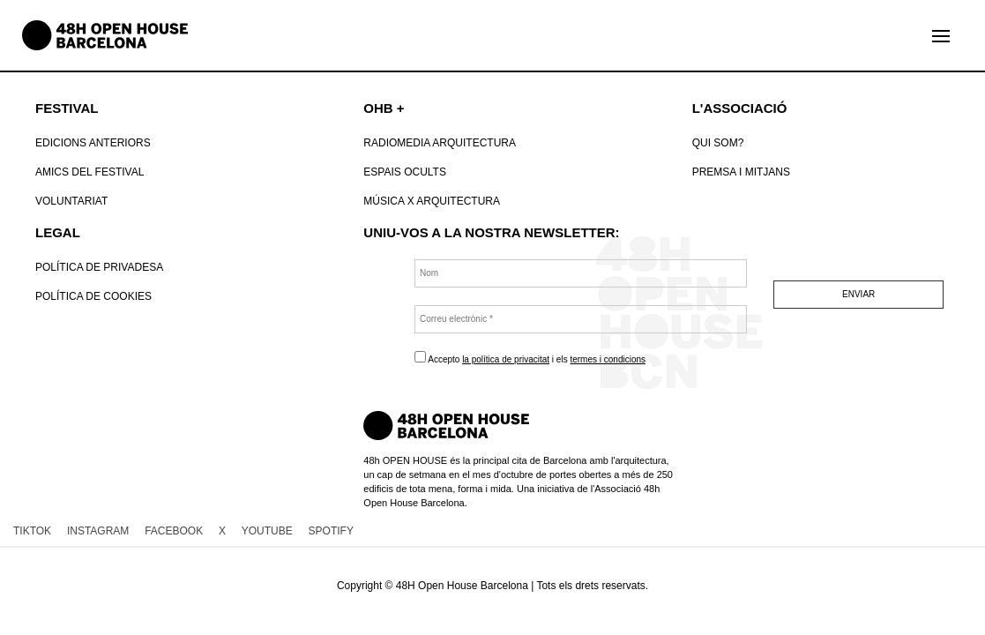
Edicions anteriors (93, 143)
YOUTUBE (267, 531)
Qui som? (718, 143)
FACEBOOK (174, 531)
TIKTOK (32, 531)
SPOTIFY (331, 531)
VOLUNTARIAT (71, 201)
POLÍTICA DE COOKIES (93, 296)
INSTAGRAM (98, 531)
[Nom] (580, 273)
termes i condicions (607, 359)
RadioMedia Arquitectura (439, 143)
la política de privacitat (505, 359)
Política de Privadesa (99, 267)
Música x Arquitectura (431, 201)
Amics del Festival (89, 172)
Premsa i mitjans (741, 172)
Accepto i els (529, 357)
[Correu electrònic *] (580, 319)
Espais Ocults (404, 172)
